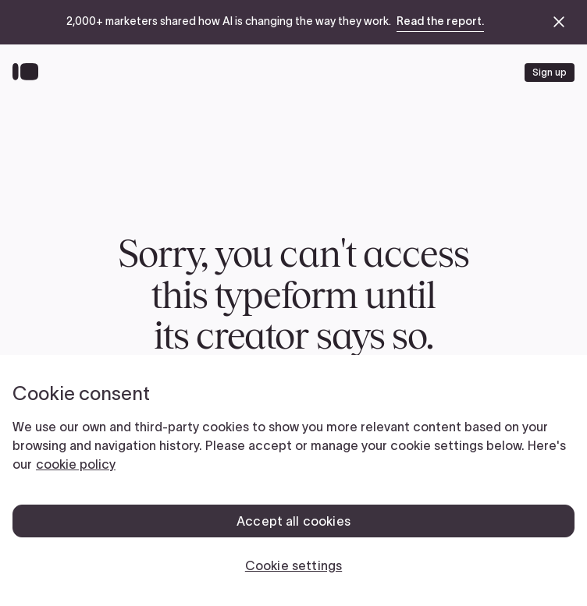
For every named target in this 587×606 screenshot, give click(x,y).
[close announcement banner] (559, 21)
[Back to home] (29, 72)
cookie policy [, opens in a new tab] (76, 464)
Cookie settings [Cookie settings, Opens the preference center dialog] (293, 565)
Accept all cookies (293, 521)
